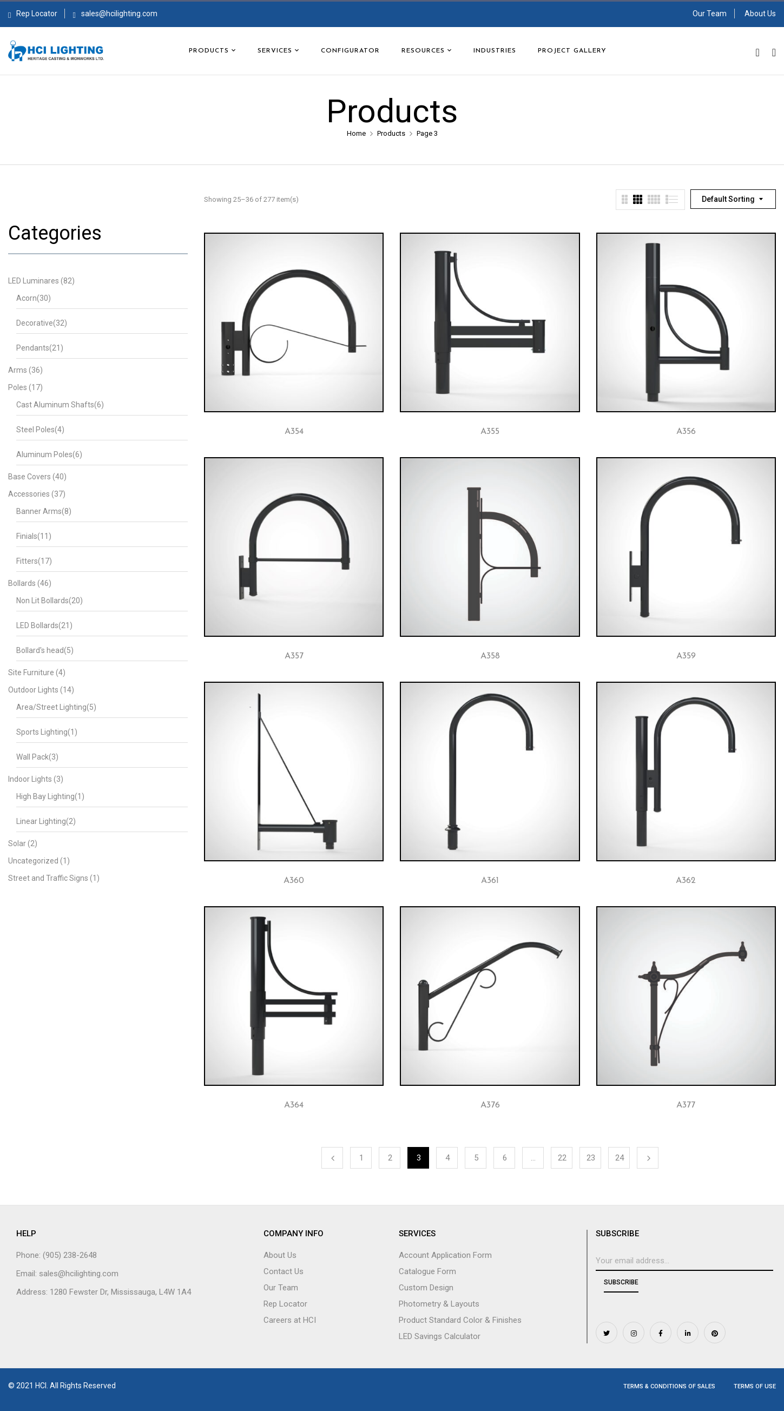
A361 (490, 880)
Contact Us (283, 1271)
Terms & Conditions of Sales (669, 1386)
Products (391, 133)
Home (356, 133)
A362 (686, 880)
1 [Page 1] (361, 1158)
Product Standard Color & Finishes (460, 1320)
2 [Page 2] (390, 1158)
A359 (686, 656)
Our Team (710, 13)
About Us (760, 13)
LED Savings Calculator (439, 1336)
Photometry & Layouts (439, 1304)
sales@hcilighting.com (119, 13)
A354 (294, 431)
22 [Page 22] (562, 1158)
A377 (685, 1105)
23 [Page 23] (591, 1158)
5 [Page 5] (476, 1158)
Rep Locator (32, 13)
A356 (686, 431)
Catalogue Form (427, 1271)
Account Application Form (445, 1255)
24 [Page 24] (619, 1158)
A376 (490, 1105)
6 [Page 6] (505, 1158)
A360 (294, 880)
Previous (332, 1158)
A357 (294, 656)
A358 (490, 656)
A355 (489, 431)
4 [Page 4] (447, 1158)
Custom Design (426, 1288)
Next (647, 1158)
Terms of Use (755, 1386)
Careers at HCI (289, 1320)
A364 (294, 1105)
